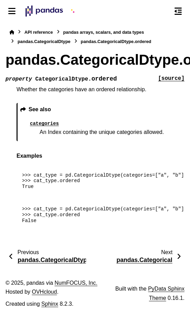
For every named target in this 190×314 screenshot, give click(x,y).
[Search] (163, 11)
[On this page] (178, 11)
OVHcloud (44, 292)
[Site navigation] (12, 11)
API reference (38, 32)
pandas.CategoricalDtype (44, 41)
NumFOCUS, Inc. (76, 283)
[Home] (11, 32)
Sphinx (49, 304)
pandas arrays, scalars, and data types (103, 32)
